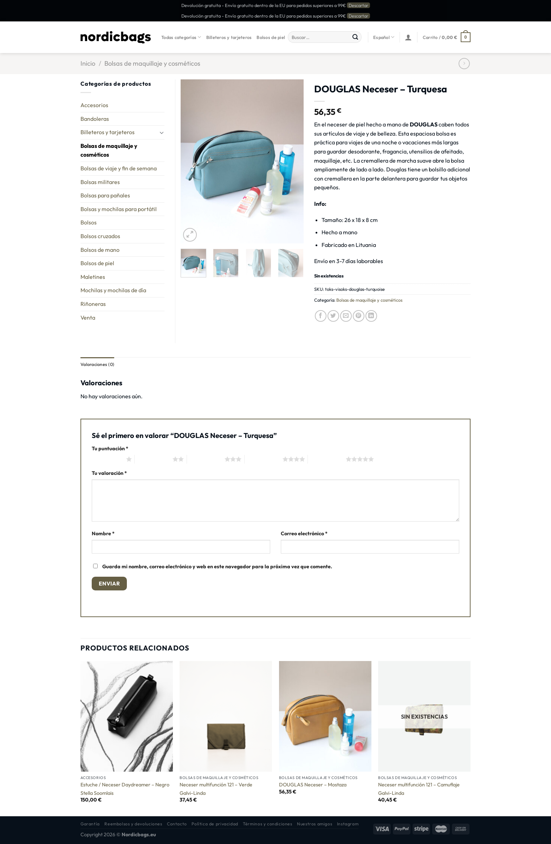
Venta (87, 317)
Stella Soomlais (97, 793)
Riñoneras (93, 303)
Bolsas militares (100, 181)
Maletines (92, 276)
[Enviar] (355, 37)
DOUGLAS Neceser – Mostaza (312, 784)
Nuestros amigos (314, 823)
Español (383, 37)
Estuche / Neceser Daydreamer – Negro (124, 784)
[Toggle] (161, 132)
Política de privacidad (215, 823)
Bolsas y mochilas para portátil (118, 208)
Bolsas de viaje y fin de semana (118, 168)
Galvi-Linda (193, 793)
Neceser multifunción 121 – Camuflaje (419, 784)
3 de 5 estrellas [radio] (206, 459)
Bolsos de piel (271, 37)
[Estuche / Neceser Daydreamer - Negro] (126, 716)
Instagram (348, 823)
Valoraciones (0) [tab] (97, 364)
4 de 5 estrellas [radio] (264, 459)
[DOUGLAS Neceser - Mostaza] (325, 716)
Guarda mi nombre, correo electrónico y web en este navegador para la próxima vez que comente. (217, 566)
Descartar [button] (358, 5)
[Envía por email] (346, 316)
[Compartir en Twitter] (333, 316)
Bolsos (88, 222)
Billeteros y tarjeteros (229, 37)
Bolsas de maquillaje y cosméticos (152, 63)
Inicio (87, 63)
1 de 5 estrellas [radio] (107, 459)
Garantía (90, 823)
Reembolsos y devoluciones (133, 823)
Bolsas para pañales (105, 195)
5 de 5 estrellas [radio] (327, 459)
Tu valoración (109, 473)
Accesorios (94, 105)
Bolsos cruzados (100, 236)
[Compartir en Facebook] (320, 316)
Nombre (103, 533)
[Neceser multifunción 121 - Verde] (226, 716)
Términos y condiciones (267, 823)
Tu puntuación (110, 448)
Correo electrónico (304, 533)
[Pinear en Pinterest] (358, 316)
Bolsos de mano (99, 249)
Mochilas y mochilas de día (113, 290)
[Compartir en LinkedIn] (371, 316)
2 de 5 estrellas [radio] (154, 459)
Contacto (177, 823)
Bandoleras (94, 118)
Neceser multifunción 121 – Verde (216, 784)
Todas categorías (181, 37)
